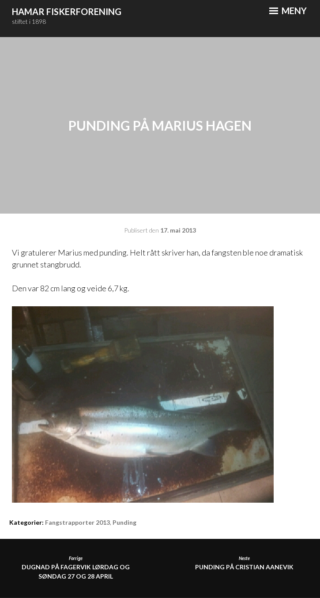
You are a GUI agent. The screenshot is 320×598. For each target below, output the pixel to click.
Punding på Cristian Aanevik (244, 563)
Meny (288, 10)
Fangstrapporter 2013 (77, 522)
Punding (124, 522)
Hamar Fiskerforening (66, 11)
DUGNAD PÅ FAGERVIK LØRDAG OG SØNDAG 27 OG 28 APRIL (75, 567)
